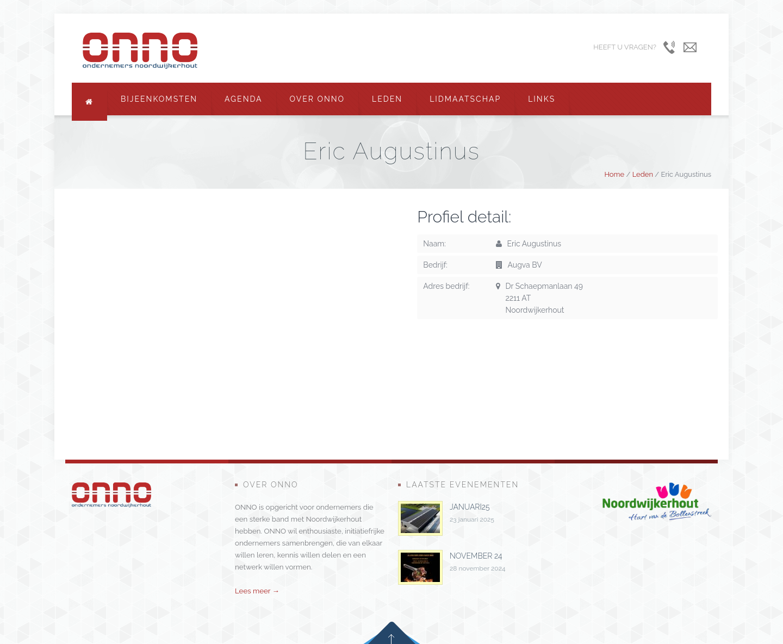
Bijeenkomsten (159, 99)
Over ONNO (317, 99)
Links (541, 99)
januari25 (469, 507)
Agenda (244, 99)
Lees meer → (257, 590)
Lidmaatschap (465, 99)
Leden (387, 99)
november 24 (476, 556)
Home (614, 174)
